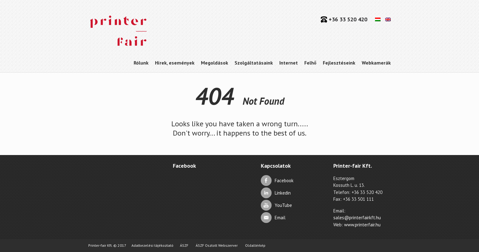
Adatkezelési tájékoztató (152, 245)
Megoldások (214, 63)
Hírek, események (174, 63)
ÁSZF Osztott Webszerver (217, 245)
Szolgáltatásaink (254, 63)
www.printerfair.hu (362, 225)
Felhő (310, 63)
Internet (288, 63)
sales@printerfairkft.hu (357, 217)
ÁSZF (184, 245)
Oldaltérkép (255, 245)
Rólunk (141, 63)
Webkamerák (376, 63)
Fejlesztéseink (339, 63)
